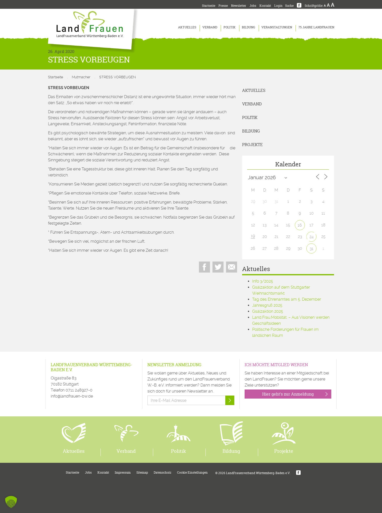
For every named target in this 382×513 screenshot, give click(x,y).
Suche (289, 6)
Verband (209, 27)
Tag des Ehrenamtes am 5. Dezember (286, 299)
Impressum (123, 472)
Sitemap (142, 472)
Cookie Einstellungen (192, 472)
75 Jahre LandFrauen (316, 27)
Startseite (208, 6)
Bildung (248, 27)
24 (311, 236)
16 (300, 225)
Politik (230, 27)
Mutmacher (81, 77)
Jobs (252, 6)
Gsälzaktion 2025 (267, 311)
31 (311, 248)
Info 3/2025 (262, 281)
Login (278, 6)
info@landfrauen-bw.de (72, 396)
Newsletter (238, 6)
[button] (11, 502)
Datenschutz (162, 472)
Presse (223, 6)
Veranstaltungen (276, 27)
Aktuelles (187, 27)
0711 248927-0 (79, 390)
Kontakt (265, 6)
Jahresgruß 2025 (267, 305)
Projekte (252, 144)
